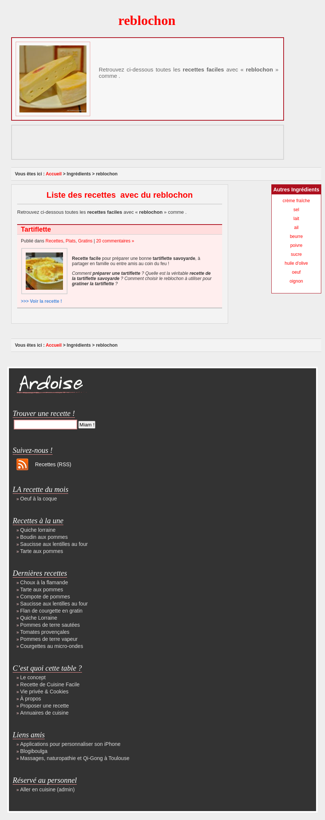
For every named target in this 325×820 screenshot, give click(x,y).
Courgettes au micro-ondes (51, 646)
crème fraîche (296, 200)
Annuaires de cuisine (44, 713)
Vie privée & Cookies (44, 692)
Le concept (33, 677)
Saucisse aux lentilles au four (54, 544)
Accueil (54, 174)
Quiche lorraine (38, 530)
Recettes (54, 241)
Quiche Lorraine (38, 618)
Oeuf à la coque (38, 499)
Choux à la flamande (44, 582)
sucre (296, 254)
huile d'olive (296, 263)
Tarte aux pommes (41, 551)
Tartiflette (36, 229)
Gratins (85, 241)
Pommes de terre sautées (50, 625)
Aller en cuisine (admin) (47, 789)
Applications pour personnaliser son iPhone (70, 744)
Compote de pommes (45, 597)
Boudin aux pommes (44, 537)
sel (296, 209)
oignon (296, 281)
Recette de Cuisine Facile (50, 684)
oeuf (296, 272)
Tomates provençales (44, 632)
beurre (296, 236)
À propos (30, 699)
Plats (71, 241)
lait (296, 218)
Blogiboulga (33, 751)
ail (296, 227)
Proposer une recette (44, 706)
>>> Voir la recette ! (41, 301)
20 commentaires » (115, 241)
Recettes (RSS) (53, 464)
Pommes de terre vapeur (49, 639)
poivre (296, 245)
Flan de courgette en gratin (51, 611)
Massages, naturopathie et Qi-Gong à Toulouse (74, 758)
